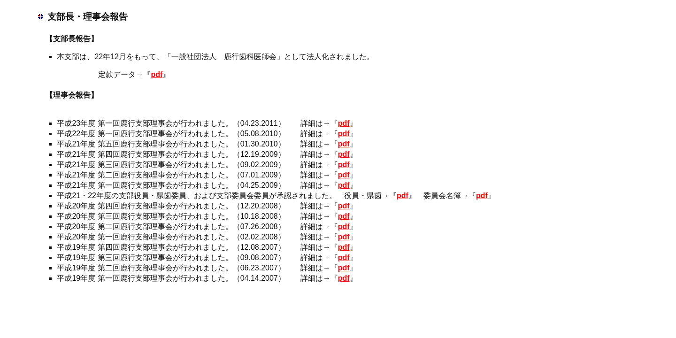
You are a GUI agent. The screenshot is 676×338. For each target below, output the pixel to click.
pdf (156, 74)
